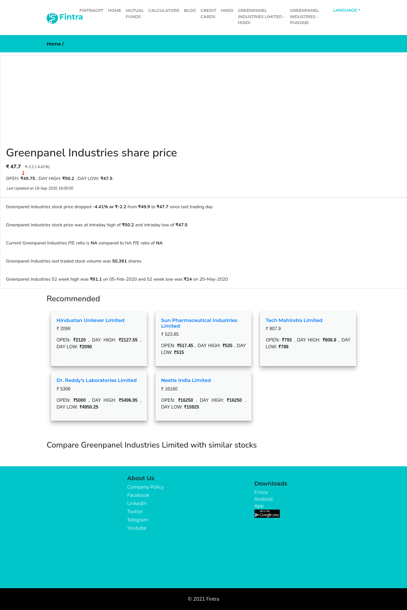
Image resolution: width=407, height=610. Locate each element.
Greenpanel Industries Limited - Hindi (261, 16)
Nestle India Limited (186, 380)
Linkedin (137, 503)
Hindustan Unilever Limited (90, 320)
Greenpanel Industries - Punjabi (304, 16)
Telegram (137, 520)
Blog (190, 10)
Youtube (136, 528)
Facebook (138, 495)
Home (114, 10)
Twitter (135, 511)
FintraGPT (91, 10)
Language (345, 10)
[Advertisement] (203, 103)
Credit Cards (209, 13)
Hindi (227, 10)
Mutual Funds (135, 13)
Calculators (163, 10)
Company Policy (145, 487)
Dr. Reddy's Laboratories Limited (97, 380)
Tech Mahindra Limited (294, 320)
